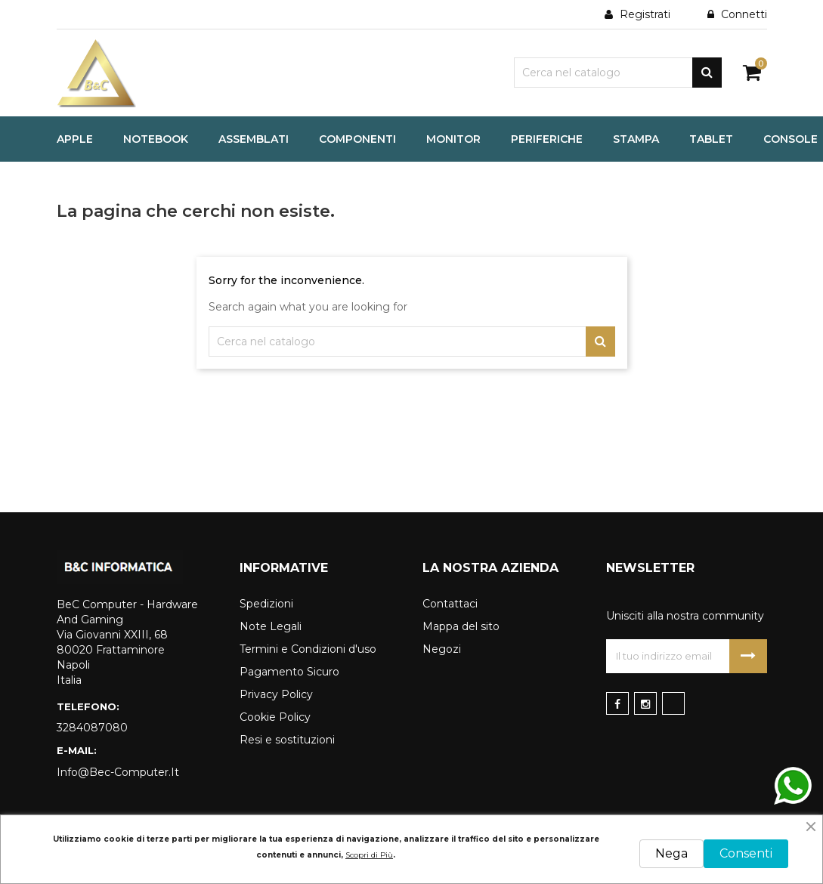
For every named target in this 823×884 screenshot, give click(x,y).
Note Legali (271, 626)
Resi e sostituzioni (287, 739)
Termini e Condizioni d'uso (308, 649)
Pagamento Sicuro (289, 671)
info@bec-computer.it (118, 772)
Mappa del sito (461, 626)
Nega (671, 853)
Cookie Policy (275, 717)
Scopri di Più (369, 855)
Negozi (441, 649)
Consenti (745, 853)
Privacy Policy (276, 694)
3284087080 (92, 727)
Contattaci (450, 603)
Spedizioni (266, 603)
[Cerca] (618, 72)
